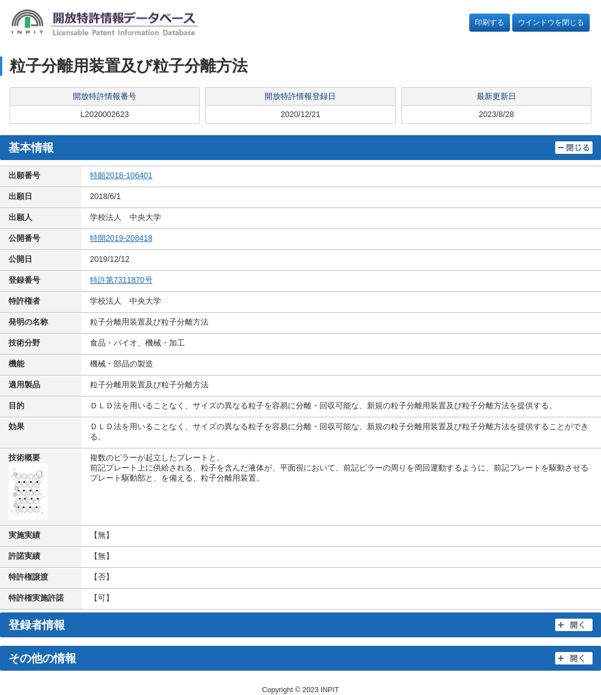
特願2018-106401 (121, 175)
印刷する (489, 22)
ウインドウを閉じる (551, 22)
